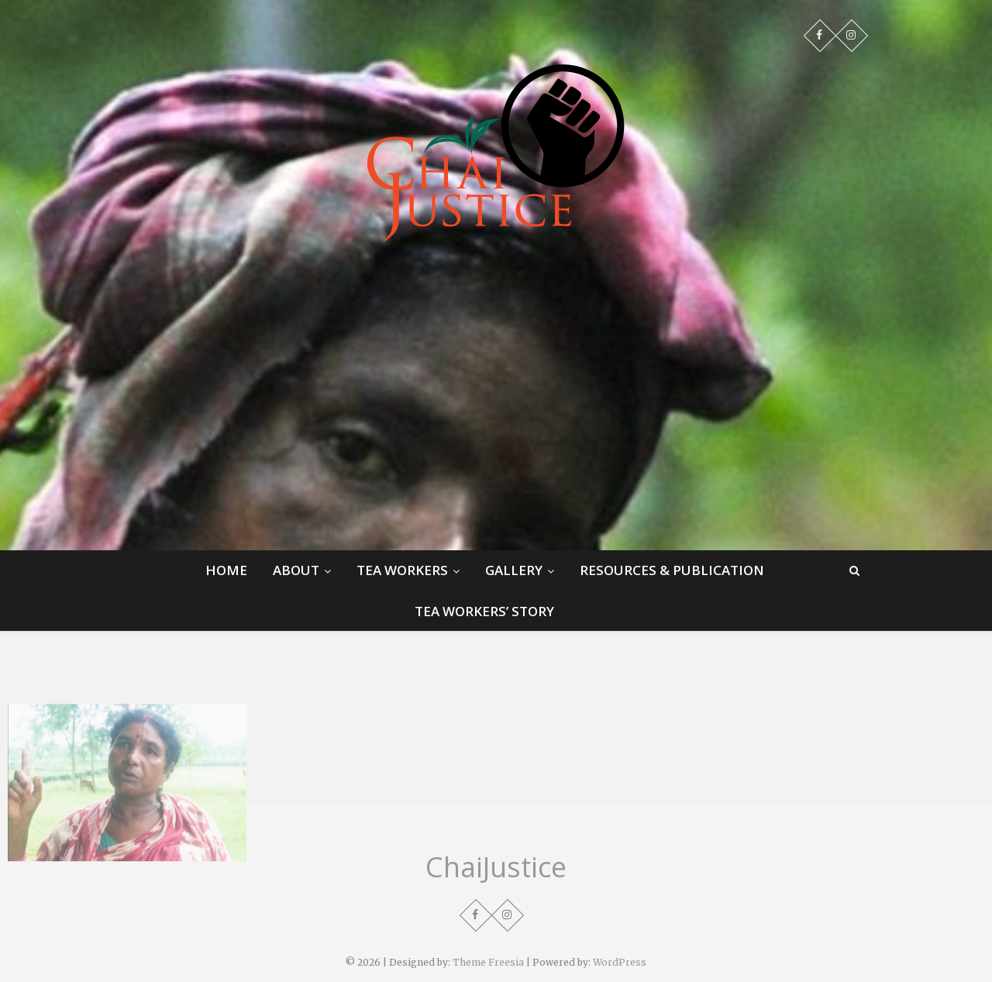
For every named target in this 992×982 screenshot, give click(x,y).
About (296, 570)
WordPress (619, 962)
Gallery (513, 570)
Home (226, 570)
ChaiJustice (496, 867)
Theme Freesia (488, 962)
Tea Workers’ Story (484, 611)
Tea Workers (402, 570)
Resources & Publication (672, 570)
